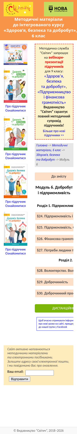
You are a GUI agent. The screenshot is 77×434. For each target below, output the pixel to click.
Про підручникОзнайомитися (15, 108)
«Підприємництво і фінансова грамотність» (54, 97)
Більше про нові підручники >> (54, 133)
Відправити (19, 379)
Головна (41, 145)
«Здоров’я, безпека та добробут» (53, 81)
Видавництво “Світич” (32, 431)
